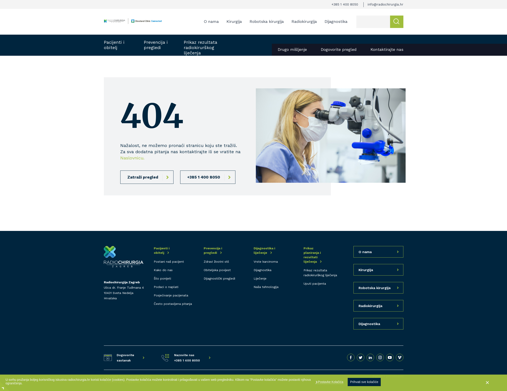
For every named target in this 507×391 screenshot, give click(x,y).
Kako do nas (163, 270)
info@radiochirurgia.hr (385, 4)
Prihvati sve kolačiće (364, 382)
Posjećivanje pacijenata (171, 295)
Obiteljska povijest (217, 270)
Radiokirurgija (304, 21)
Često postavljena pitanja (173, 304)
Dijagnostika (336, 21)
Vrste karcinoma (266, 261)
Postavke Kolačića (330, 382)
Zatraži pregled (142, 177)
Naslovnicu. (132, 158)
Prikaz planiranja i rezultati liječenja (312, 254)
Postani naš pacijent (169, 261)
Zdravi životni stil (216, 261)
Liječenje (260, 278)
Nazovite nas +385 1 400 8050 (187, 357)
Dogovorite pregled (339, 49)
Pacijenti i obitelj (114, 45)
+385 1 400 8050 (344, 4)
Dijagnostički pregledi (219, 278)
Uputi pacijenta (315, 283)
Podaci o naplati (166, 287)
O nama (211, 21)
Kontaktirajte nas (387, 49)
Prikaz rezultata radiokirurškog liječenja (200, 48)
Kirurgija (234, 21)
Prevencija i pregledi (156, 45)
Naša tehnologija (266, 287)
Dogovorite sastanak (125, 357)
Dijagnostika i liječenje (264, 250)
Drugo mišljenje (292, 49)
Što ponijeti (162, 278)
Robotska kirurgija (267, 21)
